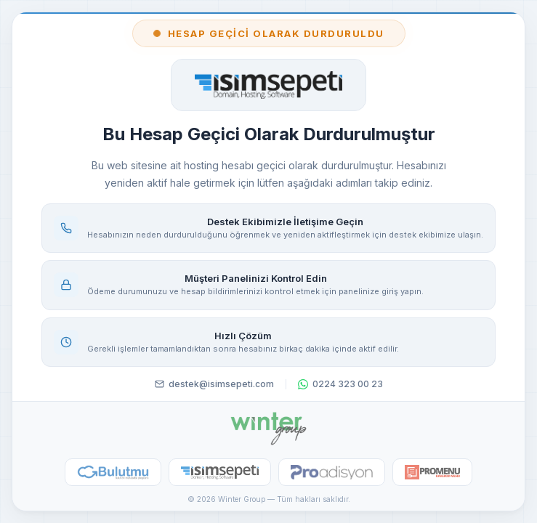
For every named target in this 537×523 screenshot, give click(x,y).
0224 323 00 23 (340, 383)
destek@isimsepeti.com (214, 383)
